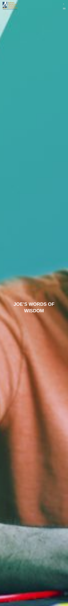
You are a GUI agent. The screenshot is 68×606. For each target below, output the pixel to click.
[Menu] (64, 8)
